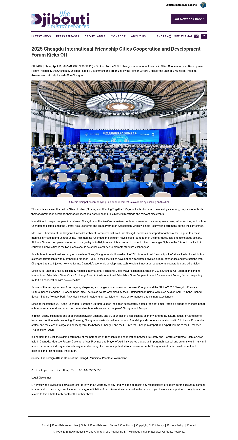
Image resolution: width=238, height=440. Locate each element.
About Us (138, 36)
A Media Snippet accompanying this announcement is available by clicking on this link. (119, 202)
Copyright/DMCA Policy (150, 425)
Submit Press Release (93, 425)
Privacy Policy (175, 425)
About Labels (94, 36)
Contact (118, 36)
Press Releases (67, 36)
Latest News (41, 36)
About (45, 425)
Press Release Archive (65, 425)
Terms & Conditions (121, 425)
